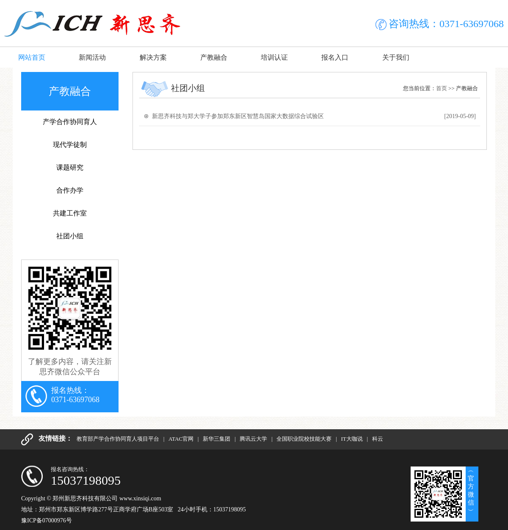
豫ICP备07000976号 (46, 520)
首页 (441, 88)
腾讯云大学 (254, 439)
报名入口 (334, 57)
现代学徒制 (70, 144)
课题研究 (69, 167)
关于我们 (395, 57)
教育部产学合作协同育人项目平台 (118, 439)
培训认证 (274, 57)
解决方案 (153, 57)
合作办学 (69, 190)
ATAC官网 (181, 439)
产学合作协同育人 (70, 121)
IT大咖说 (352, 439)
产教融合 (213, 57)
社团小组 (69, 236)
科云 (377, 439)
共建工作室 (70, 213)
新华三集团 (217, 439)
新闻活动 (92, 57)
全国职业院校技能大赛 (304, 439)
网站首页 (31, 57)
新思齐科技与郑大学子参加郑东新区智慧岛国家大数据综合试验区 (238, 116)
